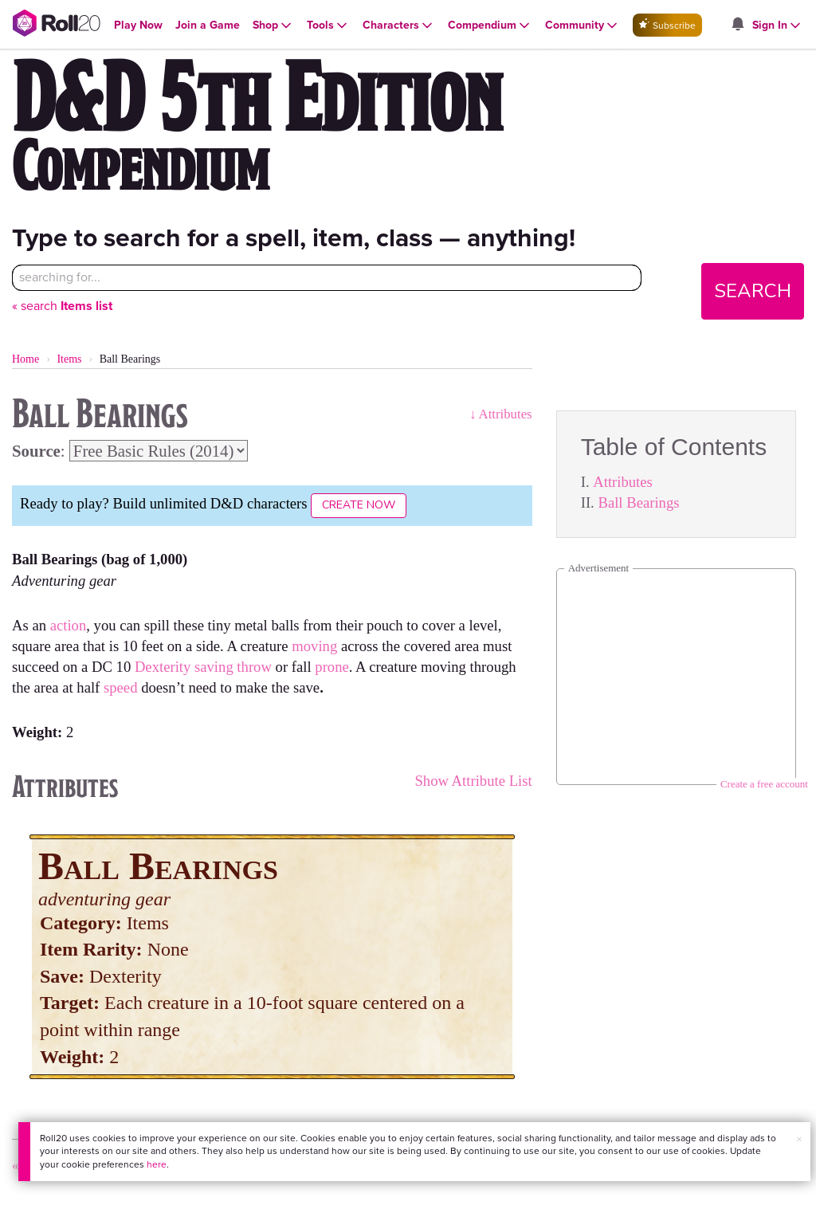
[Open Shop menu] (273, 25)
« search (62, 305)
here (157, 1164)
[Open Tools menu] (328, 25)
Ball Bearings (638, 502)
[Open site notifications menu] (738, 25)
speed (122, 687)
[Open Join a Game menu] (207, 25)
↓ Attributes (500, 414)
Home (25, 359)
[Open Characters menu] (399, 25)
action (68, 625)
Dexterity (162, 666)
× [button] (799, 1139)
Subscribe (667, 25)
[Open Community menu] (582, 25)
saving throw (233, 666)
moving (316, 646)
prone (331, 666)
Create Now (358, 504)
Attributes (623, 481)
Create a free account (764, 784)
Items (69, 359)
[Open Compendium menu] (490, 25)
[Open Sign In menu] (777, 25)
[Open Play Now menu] (138, 25)
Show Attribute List (473, 780)
